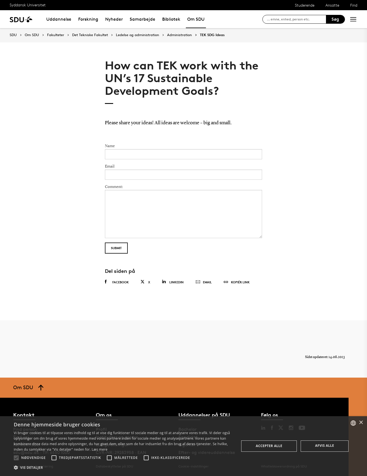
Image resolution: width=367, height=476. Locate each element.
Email (110, 166)
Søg (335, 19)
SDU (13, 35)
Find (353, 5)
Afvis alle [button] (324, 445)
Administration (179, 35)
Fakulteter (55, 35)
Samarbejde (142, 19)
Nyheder (114, 19)
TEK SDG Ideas (212, 35)
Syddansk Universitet (28, 4)
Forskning (88, 19)
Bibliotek (171, 19)
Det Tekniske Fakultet (90, 35)
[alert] (183, 446)
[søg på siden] (296, 19)
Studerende (304, 5)
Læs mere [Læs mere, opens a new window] (99, 449)
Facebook (117, 282)
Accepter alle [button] (269, 445)
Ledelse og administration (137, 35)
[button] (16, 457)
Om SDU (196, 19)
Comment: (114, 187)
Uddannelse (58, 19)
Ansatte (332, 5)
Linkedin (173, 281)
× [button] (361, 423)
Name (110, 146)
